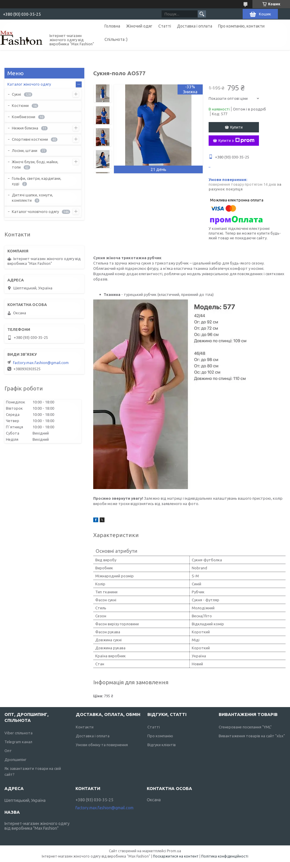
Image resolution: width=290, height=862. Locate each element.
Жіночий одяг (139, 26)
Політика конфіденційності (224, 856)
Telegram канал (18, 742)
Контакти (85, 727)
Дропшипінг (15, 759)
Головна (112, 26)
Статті (164, 26)
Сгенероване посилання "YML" (245, 727)
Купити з (236, 140)
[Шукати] (202, 13)
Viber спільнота (18, 733)
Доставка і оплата (194, 26)
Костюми (20, 105)
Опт (8, 751)
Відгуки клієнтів (161, 745)
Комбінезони (23, 117)
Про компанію (160, 736)
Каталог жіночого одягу (29, 84)
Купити (236, 127)
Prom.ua (174, 851)
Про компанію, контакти (241, 26)
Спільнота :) (116, 39)
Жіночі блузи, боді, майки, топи (35, 164)
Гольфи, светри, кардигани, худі (36, 181)
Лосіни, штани (24, 150)
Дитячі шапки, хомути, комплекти (32, 197)
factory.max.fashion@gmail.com (41, 362)
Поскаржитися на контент (176, 856)
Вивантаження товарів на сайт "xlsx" (252, 736)
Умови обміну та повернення (102, 745)
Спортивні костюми (30, 139)
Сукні (16, 94)
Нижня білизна (25, 128)
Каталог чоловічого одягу (35, 211)
